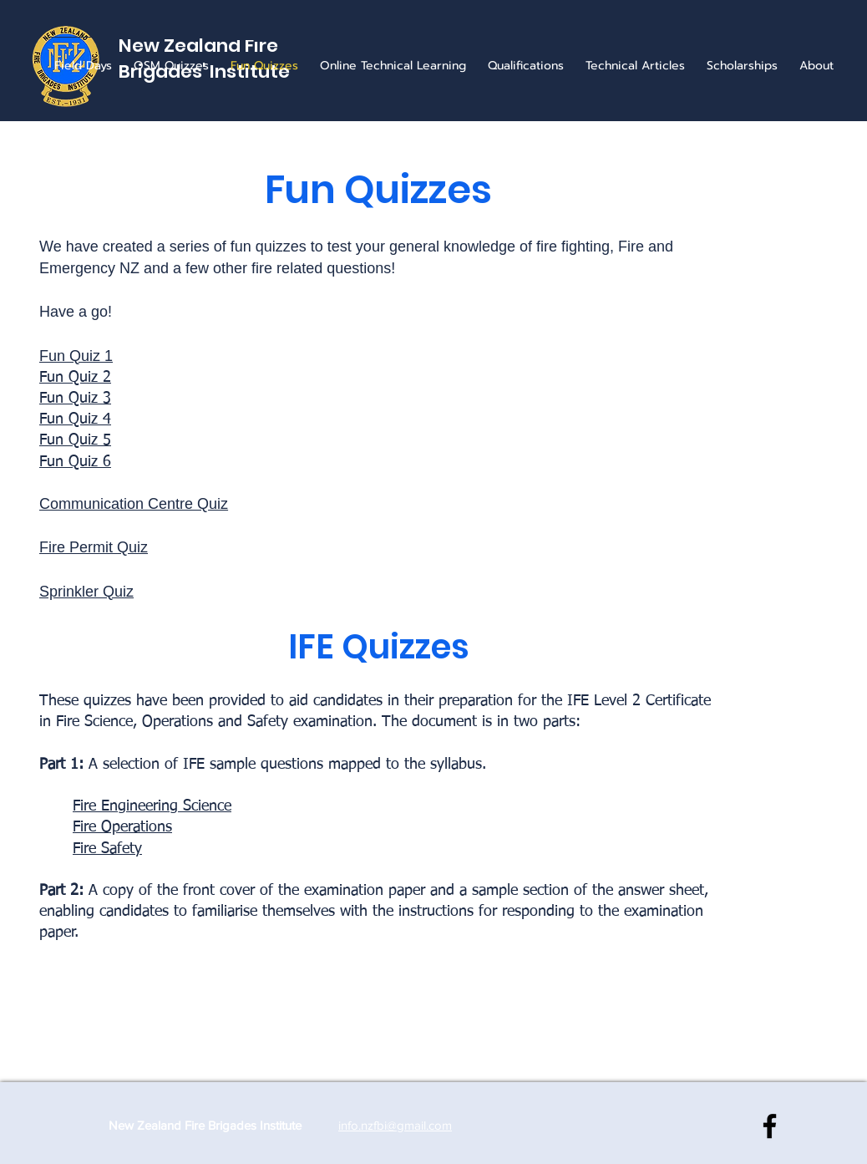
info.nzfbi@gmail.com (395, 1125)
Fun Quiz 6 (75, 462)
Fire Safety (107, 848)
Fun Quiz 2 (75, 377)
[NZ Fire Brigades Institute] (769, 1126)
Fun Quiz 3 (75, 398)
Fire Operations (122, 827)
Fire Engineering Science (152, 806)
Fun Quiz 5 (75, 440)
